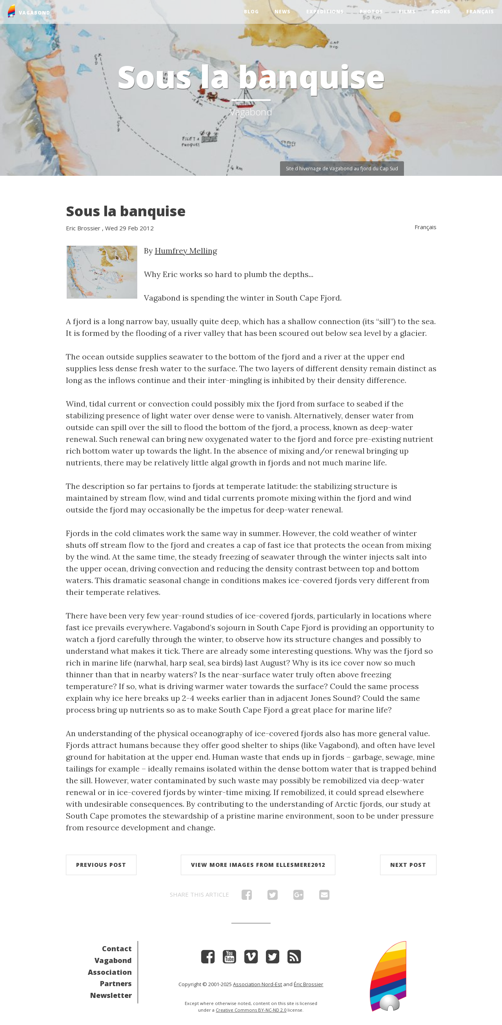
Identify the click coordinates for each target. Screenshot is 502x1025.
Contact (117, 948)
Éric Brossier (308, 984)
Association (110, 972)
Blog (251, 11)
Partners (116, 983)
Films (407, 11)
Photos (371, 11)
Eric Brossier (83, 228)
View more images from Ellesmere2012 (258, 864)
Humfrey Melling (186, 250)
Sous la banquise (126, 211)
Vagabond (113, 960)
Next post (408, 864)
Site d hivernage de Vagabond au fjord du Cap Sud (342, 168)
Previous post (101, 864)
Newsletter (111, 995)
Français (480, 11)
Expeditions (325, 11)
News (283, 11)
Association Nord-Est (257, 984)
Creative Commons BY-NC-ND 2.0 (251, 1010)
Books (441, 11)
